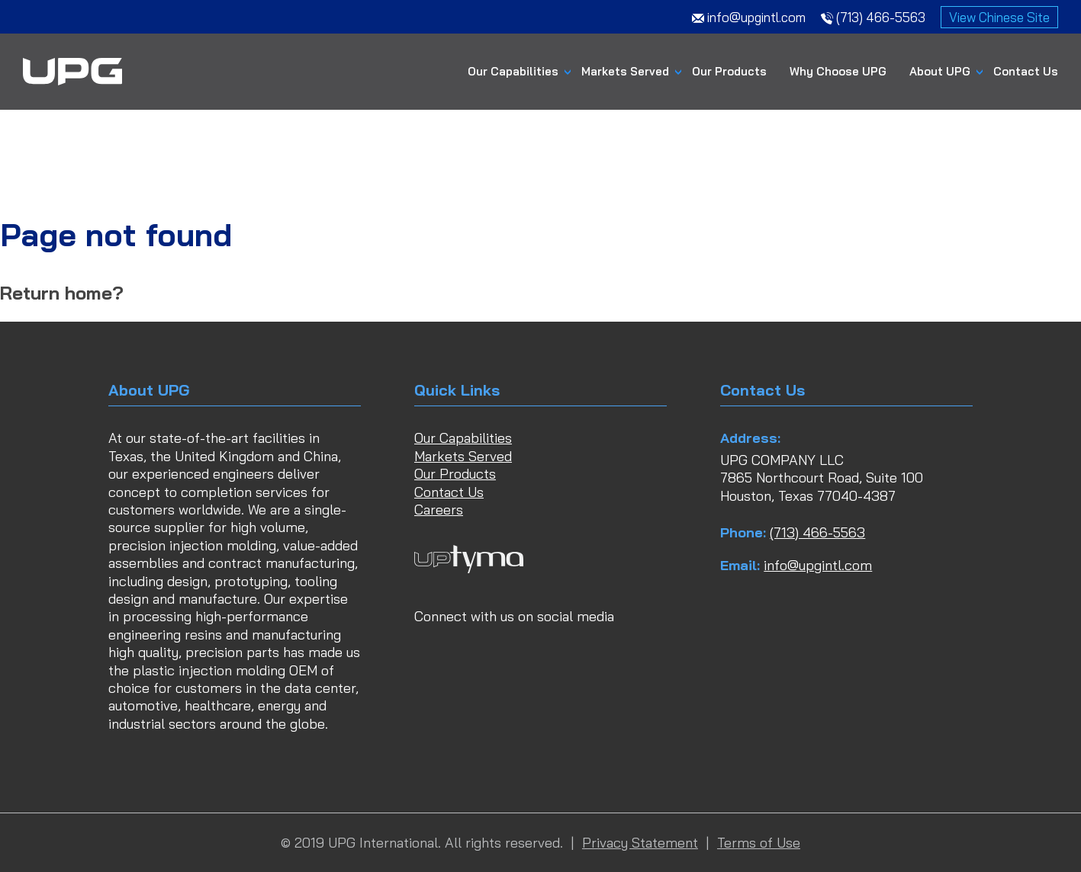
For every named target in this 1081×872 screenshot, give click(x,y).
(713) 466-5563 (817, 532)
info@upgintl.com (818, 565)
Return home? (62, 292)
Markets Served (625, 71)
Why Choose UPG (838, 71)
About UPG (939, 71)
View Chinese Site (999, 17)
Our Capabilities (513, 71)
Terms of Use (758, 842)
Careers (438, 509)
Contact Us (1025, 71)
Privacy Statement (640, 842)
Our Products (729, 71)
